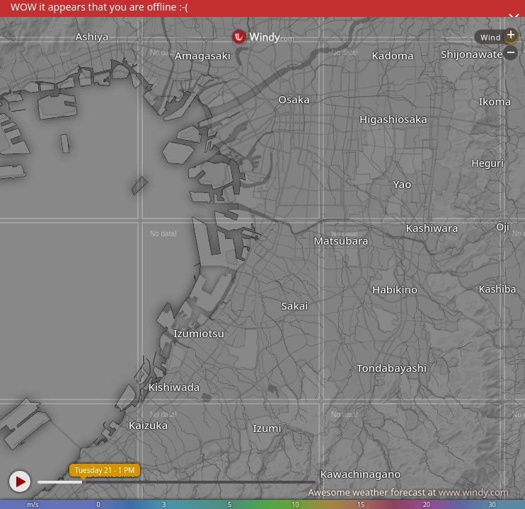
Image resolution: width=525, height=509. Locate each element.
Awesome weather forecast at (408, 492)
